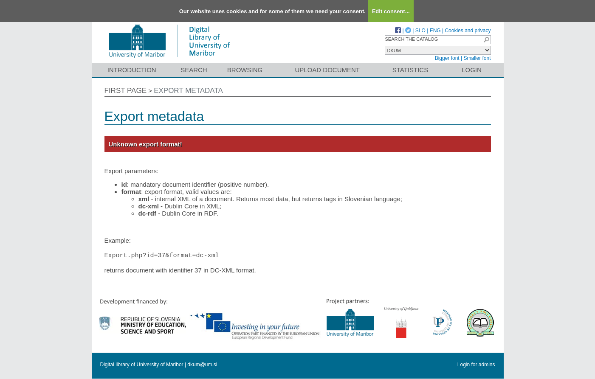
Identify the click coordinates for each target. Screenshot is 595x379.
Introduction (131, 69)
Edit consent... (391, 11)
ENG (435, 31)
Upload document (327, 69)
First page (125, 91)
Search (193, 69)
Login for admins (476, 365)
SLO (420, 31)
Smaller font (477, 58)
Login (472, 69)
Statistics (410, 69)
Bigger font (447, 58)
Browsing (244, 69)
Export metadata (188, 91)
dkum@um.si (202, 365)
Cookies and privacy (468, 31)
